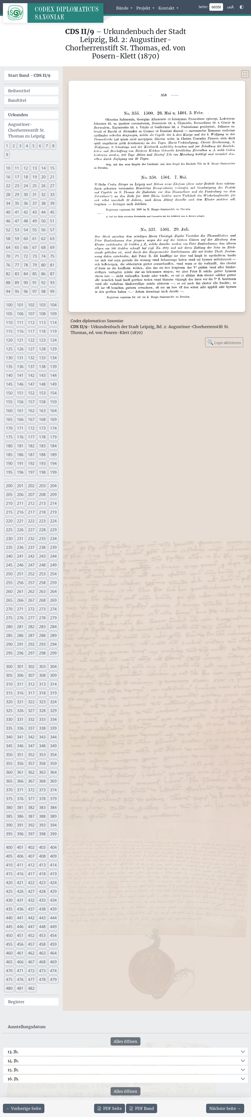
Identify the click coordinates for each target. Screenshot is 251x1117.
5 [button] (33, 146)
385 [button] (9, 816)
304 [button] (53, 666)
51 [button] (52, 221)
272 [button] (31, 609)
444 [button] (53, 918)
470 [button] (9, 970)
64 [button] (8, 247)
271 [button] (20, 609)
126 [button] (20, 349)
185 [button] (9, 454)
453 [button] (42, 935)
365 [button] (9, 781)
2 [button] (14, 146)
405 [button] (9, 856)
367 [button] (31, 781)
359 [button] (53, 763)
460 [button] (9, 953)
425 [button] (9, 891)
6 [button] (40, 146)
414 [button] (53, 865)
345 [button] (9, 746)
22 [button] (8, 185)
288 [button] (42, 635)
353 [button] (42, 754)
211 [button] (20, 503)
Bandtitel (17, 100)
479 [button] (53, 979)
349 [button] (53, 746)
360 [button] (9, 772)
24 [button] (26, 185)
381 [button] (20, 807)
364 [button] (53, 772)
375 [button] (9, 798)
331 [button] (20, 719)
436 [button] (20, 909)
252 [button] (31, 573)
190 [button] (9, 463)
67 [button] (34, 247)
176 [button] (20, 437)
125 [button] (9, 349)
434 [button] (53, 900)
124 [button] (53, 340)
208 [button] (42, 494)
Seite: (203, 7)
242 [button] (31, 556)
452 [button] (31, 935)
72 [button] (26, 256)
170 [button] (9, 428)
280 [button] (9, 626)
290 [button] (9, 644)
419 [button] (53, 873)
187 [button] (31, 454)
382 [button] (31, 807)
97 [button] (34, 291)
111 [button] (20, 322)
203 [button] (42, 485)
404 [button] (53, 847)
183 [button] (42, 446)
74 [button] (43, 256)
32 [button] (43, 194)
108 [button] (42, 313)
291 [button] (20, 644)
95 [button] (17, 291)
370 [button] (9, 790)
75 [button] (52, 256)
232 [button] (31, 538)
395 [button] (9, 834)
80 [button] (43, 265)
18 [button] (26, 177)
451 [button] (20, 935)
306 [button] (20, 675)
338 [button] (42, 728)
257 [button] (31, 582)
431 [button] (20, 900)
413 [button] (42, 865)
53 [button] (17, 229)
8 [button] (53, 146)
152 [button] (31, 393)
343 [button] (42, 737)
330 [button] (9, 719)
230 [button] (9, 538)
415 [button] (9, 873)
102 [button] (31, 305)
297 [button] (31, 653)
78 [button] (26, 265)
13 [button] (34, 168)
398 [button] (42, 834)
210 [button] (9, 503)
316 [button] (20, 693)
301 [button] (20, 666)
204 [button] (53, 485)
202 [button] (31, 485)
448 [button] (42, 926)
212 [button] (31, 503)
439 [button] (53, 909)
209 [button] (53, 494)
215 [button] (9, 512)
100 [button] (9, 305)
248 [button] (42, 565)
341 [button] (20, 737)
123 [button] (42, 340)
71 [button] (17, 256)
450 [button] (9, 935)
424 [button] (53, 882)
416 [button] (20, 873)
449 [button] (53, 926)
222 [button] (31, 521)
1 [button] (7, 146)
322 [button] (31, 701)
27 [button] (52, 185)
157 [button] (31, 401)
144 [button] (53, 375)
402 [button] (31, 847)
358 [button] (42, 763)
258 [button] (42, 582)
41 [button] (17, 212)
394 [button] (53, 825)
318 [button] (42, 693)
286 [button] (20, 635)
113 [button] (42, 322)
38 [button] (43, 203)
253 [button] (42, 573)
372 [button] (31, 790)
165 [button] (9, 419)
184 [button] (53, 446)
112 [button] (31, 322)
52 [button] (8, 229)
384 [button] (53, 807)
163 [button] (42, 410)
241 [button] (20, 556)
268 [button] (42, 600)
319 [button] (53, 693)
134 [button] (53, 357)
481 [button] (20, 988)
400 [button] (9, 847)
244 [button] (53, 556)
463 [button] (42, 953)
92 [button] (43, 282)
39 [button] (52, 203)
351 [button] (20, 754)
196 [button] (20, 472)
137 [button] (31, 366)
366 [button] (20, 781)
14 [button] (43, 168)
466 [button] (20, 962)
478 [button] (42, 979)
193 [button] (42, 463)
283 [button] (42, 626)
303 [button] (42, 666)
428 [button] (42, 891)
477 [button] (31, 979)
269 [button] (53, 600)
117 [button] (31, 331)
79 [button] (34, 265)
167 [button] (31, 419)
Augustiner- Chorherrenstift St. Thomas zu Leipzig (26, 130)
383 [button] (42, 807)
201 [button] (20, 485)
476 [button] (20, 979)
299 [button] (53, 653)
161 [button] (20, 410)
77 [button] (17, 265)
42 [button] (26, 212)
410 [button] (9, 865)
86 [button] (43, 273)
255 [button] (9, 582)
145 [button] (9, 384)
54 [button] (26, 229)
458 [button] (42, 944)
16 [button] (8, 177)
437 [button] (31, 909)
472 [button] (31, 970)
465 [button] (9, 962)
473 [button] (42, 970)
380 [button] (9, 807)
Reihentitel (19, 90)
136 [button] (20, 366)
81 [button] (52, 265)
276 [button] (20, 618)
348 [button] (42, 746)
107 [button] (31, 313)
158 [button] (42, 401)
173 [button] (42, 428)
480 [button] (9, 988)
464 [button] (53, 953)
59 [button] (17, 238)
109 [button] (53, 313)
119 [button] (53, 331)
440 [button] (9, 918)
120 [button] (9, 340)
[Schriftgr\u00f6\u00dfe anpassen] (230, 7)
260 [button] (9, 591)
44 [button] (43, 212)
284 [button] (53, 626)
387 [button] (31, 816)
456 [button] (20, 944)
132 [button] (31, 357)
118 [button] (42, 331)
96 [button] (26, 291)
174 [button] (53, 428)
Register (16, 1001)
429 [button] (53, 891)
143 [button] (42, 375)
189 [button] (53, 454)
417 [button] (31, 873)
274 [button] (53, 609)
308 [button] (42, 675)
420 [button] (9, 882)
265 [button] (9, 600)
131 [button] (20, 357)
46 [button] (8, 221)
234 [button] (53, 538)
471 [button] (20, 970)
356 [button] (20, 763)
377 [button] (31, 798)
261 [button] (20, 591)
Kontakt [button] (167, 8)
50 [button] (43, 221)
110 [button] (9, 322)
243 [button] (42, 556)
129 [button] (53, 349)
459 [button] (53, 944)
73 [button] (34, 256)
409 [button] (53, 856)
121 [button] (20, 340)
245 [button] (9, 565)
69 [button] (52, 247)
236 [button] (20, 547)
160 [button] (9, 410)
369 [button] (53, 781)
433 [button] (42, 900)
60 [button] (26, 238)
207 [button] (31, 494)
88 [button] (8, 282)
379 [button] (53, 798)
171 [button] (20, 428)
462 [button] (31, 953)
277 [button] (31, 618)
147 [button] (31, 384)
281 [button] (20, 626)
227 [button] (31, 529)
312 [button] (31, 684)
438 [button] (42, 909)
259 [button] (53, 582)
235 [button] (9, 547)
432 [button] (31, 900)
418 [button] (42, 873)
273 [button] (42, 609)
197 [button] (31, 472)
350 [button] (9, 754)
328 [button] (42, 710)
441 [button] (20, 918)
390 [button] (9, 825)
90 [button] (26, 282)
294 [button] (53, 644)
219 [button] (53, 512)
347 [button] (31, 746)
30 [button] (26, 194)
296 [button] (20, 653)
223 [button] (42, 521)
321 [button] (20, 701)
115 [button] (9, 331)
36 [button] (26, 203)
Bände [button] (122, 8)
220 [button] (9, 521)
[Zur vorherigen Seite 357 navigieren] (23, 1108)
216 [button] (20, 512)
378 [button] (42, 798)
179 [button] (53, 437)
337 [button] (31, 728)
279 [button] (53, 618)
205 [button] (9, 494)
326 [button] (20, 710)
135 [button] (9, 366)
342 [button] (31, 737)
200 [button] (9, 485)
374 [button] (53, 790)
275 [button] (9, 618)
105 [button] (9, 313)
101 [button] (20, 305)
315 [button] (9, 693)
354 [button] (53, 754)
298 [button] (42, 653)
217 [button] (31, 512)
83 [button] (17, 273)
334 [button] (53, 719)
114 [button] (53, 322)
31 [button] (34, 194)
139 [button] (53, 366)
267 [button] (31, 600)
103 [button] (42, 305)
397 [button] (31, 834)
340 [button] (9, 737)
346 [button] (20, 746)
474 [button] (53, 970)
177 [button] (31, 437)
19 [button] (34, 177)
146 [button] (20, 384)
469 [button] (53, 962)
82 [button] (8, 273)
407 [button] (31, 856)
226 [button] (20, 529)
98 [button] (43, 291)
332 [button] (31, 719)
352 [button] (31, 754)
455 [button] (9, 944)
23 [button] (17, 185)
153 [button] (42, 393)
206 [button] (20, 494)
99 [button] (52, 291)
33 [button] (52, 194)
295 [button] (9, 653)
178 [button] (42, 437)
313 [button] (42, 684)
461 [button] (20, 953)
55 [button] (34, 229)
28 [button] (8, 194)
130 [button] (9, 357)
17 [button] (17, 177)
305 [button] (9, 675)
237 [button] (31, 547)
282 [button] (31, 626)
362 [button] (31, 772)
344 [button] (53, 737)
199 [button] (53, 472)
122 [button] (31, 340)
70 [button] (8, 256)
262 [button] (31, 591)
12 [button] (26, 168)
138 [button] (42, 366)
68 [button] (43, 247)
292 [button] (31, 644)
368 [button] (42, 781)
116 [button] (20, 331)
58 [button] (8, 238)
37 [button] (34, 203)
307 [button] (31, 675)
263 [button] (42, 591)
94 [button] (8, 291)
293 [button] (42, 644)
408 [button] (42, 856)
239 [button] (53, 547)
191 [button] (20, 463)
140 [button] (9, 375)
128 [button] (42, 349)
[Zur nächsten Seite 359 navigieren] (225, 1108)
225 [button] (9, 529)
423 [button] (42, 882)
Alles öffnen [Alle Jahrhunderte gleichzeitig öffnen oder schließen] (125, 1041)
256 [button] (20, 582)
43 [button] (34, 212)
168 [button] (42, 419)
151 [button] (20, 393)
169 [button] (53, 419)
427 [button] (31, 891)
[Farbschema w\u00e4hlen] (242, 7)
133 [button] (42, 357)
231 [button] (20, 538)
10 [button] (8, 168)
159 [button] (53, 401)
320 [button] (9, 701)
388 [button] (42, 816)
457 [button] (31, 944)
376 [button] (20, 798)
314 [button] (53, 684)
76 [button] (8, 265)
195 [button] (9, 472)
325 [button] (9, 710)
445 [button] (9, 926)
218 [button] (42, 512)
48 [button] (26, 221)
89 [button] (17, 282)
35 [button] (17, 203)
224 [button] (53, 521)
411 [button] (20, 865)
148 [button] (42, 384)
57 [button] (52, 229)
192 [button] (31, 463)
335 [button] (9, 728)
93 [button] (52, 282)
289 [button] (53, 635)
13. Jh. (13, 1051)
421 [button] (20, 882)
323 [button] (42, 701)
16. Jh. (13, 1078)
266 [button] (20, 600)
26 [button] (43, 185)
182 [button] (31, 446)
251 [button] (20, 573)
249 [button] (53, 565)
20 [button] (43, 177)
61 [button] (34, 238)
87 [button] (52, 273)
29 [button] (17, 194)
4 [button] (27, 146)
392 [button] (31, 825)
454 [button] (53, 935)
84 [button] (26, 273)
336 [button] (20, 728)
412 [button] (31, 865)
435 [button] (9, 909)
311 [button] (20, 684)
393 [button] (42, 825)
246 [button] (20, 565)
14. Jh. (13, 1060)
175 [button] (9, 437)
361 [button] (20, 772)
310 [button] (9, 684)
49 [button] (34, 221)
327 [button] (31, 710)
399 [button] (53, 834)
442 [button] (31, 918)
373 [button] (42, 790)
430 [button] (9, 900)
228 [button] (42, 529)
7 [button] (47, 146)
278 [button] (42, 618)
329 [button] (53, 710)
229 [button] (53, 529)
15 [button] (52, 168)
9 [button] (7, 154)
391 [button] (20, 825)
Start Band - (29, 75)
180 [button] (9, 446)
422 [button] (31, 882)
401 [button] (20, 847)
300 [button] (9, 666)
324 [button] (53, 701)
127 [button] (31, 349)
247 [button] (31, 565)
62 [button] (43, 238)
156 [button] (20, 401)
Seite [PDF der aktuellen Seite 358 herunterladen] (109, 1108)
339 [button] (53, 728)
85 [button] (34, 273)
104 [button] (53, 305)
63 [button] (52, 238)
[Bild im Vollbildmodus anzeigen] (245, 74)
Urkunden (18, 114)
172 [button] (31, 428)
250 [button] (9, 573)
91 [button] (34, 282)
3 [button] (20, 146)
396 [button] (20, 834)
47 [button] (17, 221)
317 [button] (31, 693)
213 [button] (42, 503)
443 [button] (42, 918)
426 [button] (20, 891)
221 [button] (20, 521)
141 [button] (20, 375)
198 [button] (42, 472)
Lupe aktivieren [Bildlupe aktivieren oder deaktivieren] (224, 342)
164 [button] (53, 410)
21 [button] (52, 177)
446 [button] (20, 926)
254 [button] (53, 573)
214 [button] (53, 503)
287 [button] (31, 635)
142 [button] (31, 375)
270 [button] (9, 609)
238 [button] (42, 547)
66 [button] (26, 247)
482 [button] (31, 988)
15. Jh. (13, 1069)
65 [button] (17, 247)
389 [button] (53, 816)
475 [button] (9, 979)
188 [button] (42, 454)
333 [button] (42, 719)
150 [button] (9, 393)
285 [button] (9, 635)
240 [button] (9, 556)
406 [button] (20, 856)
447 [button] (31, 926)
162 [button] (31, 410)
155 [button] (9, 401)
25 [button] (34, 185)
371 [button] (20, 790)
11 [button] (17, 168)
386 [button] (20, 816)
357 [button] (31, 763)
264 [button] (53, 591)
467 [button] (31, 962)
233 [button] (42, 538)
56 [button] (43, 229)
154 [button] (53, 393)
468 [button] (42, 962)
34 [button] (8, 203)
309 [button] (53, 675)
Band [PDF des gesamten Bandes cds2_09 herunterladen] (141, 1108)
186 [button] (20, 454)
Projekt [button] (143, 8)
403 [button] (42, 847)
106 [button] (20, 313)
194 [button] (53, 463)
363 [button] (42, 772)
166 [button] (20, 419)
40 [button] (8, 212)
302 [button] (31, 666)
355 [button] (9, 763)
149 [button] (53, 384)
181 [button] (20, 446)
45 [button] (52, 212)
